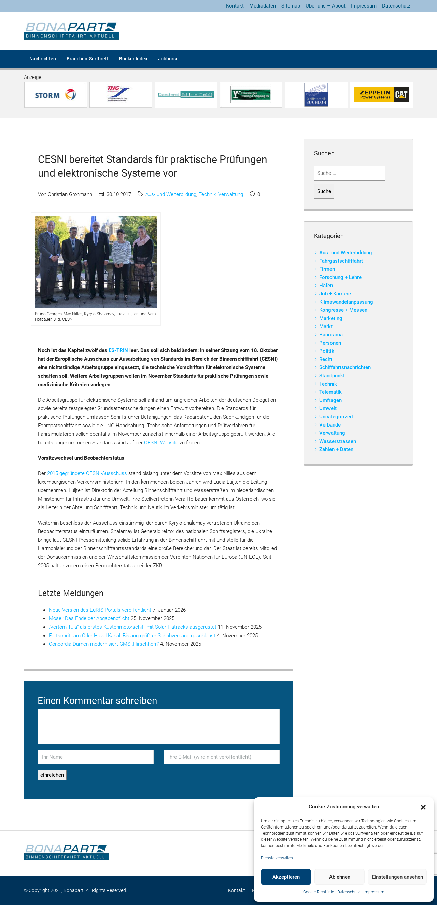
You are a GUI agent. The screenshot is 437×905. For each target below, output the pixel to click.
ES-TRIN (118, 350)
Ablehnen (339, 877)
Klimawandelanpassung (346, 302)
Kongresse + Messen (343, 310)
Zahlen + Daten (336, 449)
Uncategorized (336, 417)
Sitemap (290, 6)
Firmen (327, 269)
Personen (330, 343)
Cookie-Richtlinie (318, 892)
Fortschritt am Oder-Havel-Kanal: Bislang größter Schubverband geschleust (132, 635)
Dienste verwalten (277, 857)
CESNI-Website (161, 443)
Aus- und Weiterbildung (170, 194)
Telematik (330, 392)
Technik (207, 194)
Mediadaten (262, 6)
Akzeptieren (286, 877)
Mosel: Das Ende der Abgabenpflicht (89, 618)
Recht (325, 359)
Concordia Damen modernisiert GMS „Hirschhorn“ (104, 644)
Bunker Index (133, 58)
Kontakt (235, 6)
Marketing (330, 318)
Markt (326, 326)
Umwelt (328, 408)
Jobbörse (168, 58)
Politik (326, 351)
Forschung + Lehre (340, 277)
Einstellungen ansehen (397, 877)
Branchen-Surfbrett (88, 58)
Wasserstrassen (337, 441)
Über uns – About (326, 6)
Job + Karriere (335, 294)
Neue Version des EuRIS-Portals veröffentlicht (100, 610)
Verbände (330, 425)
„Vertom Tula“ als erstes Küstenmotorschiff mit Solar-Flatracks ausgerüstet (132, 627)
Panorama (331, 335)
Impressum (374, 892)
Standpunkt (332, 376)
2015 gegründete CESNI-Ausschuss (87, 473)
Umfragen (330, 400)
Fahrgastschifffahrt (341, 261)
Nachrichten (42, 58)
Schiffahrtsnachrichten (345, 367)
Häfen (326, 285)
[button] (423, 807)
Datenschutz (348, 892)
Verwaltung (230, 194)
